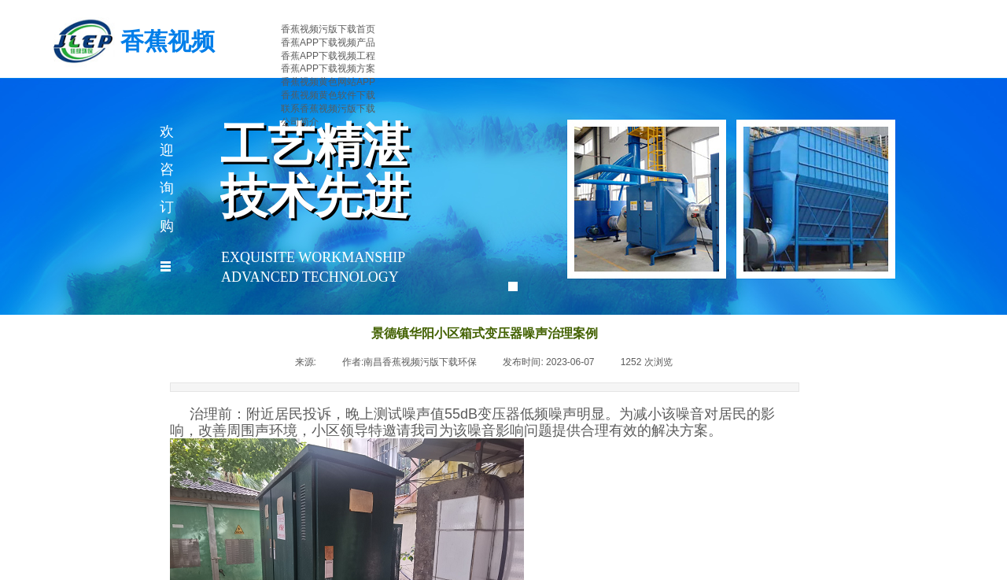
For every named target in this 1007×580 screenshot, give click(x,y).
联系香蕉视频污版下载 (328, 108)
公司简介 (300, 121)
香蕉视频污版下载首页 (328, 29)
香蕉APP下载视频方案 (328, 68)
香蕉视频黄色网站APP (328, 81)
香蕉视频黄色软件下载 (328, 95)
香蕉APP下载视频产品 (328, 42)
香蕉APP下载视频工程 (328, 55)
